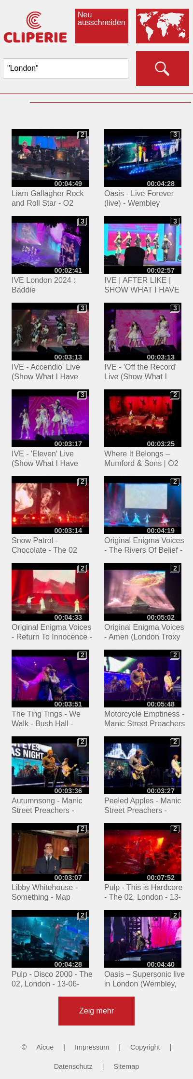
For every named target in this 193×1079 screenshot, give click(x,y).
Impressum (92, 1047)
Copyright (145, 1047)
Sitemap (126, 1066)
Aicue (45, 1047)
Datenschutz (73, 1066)
